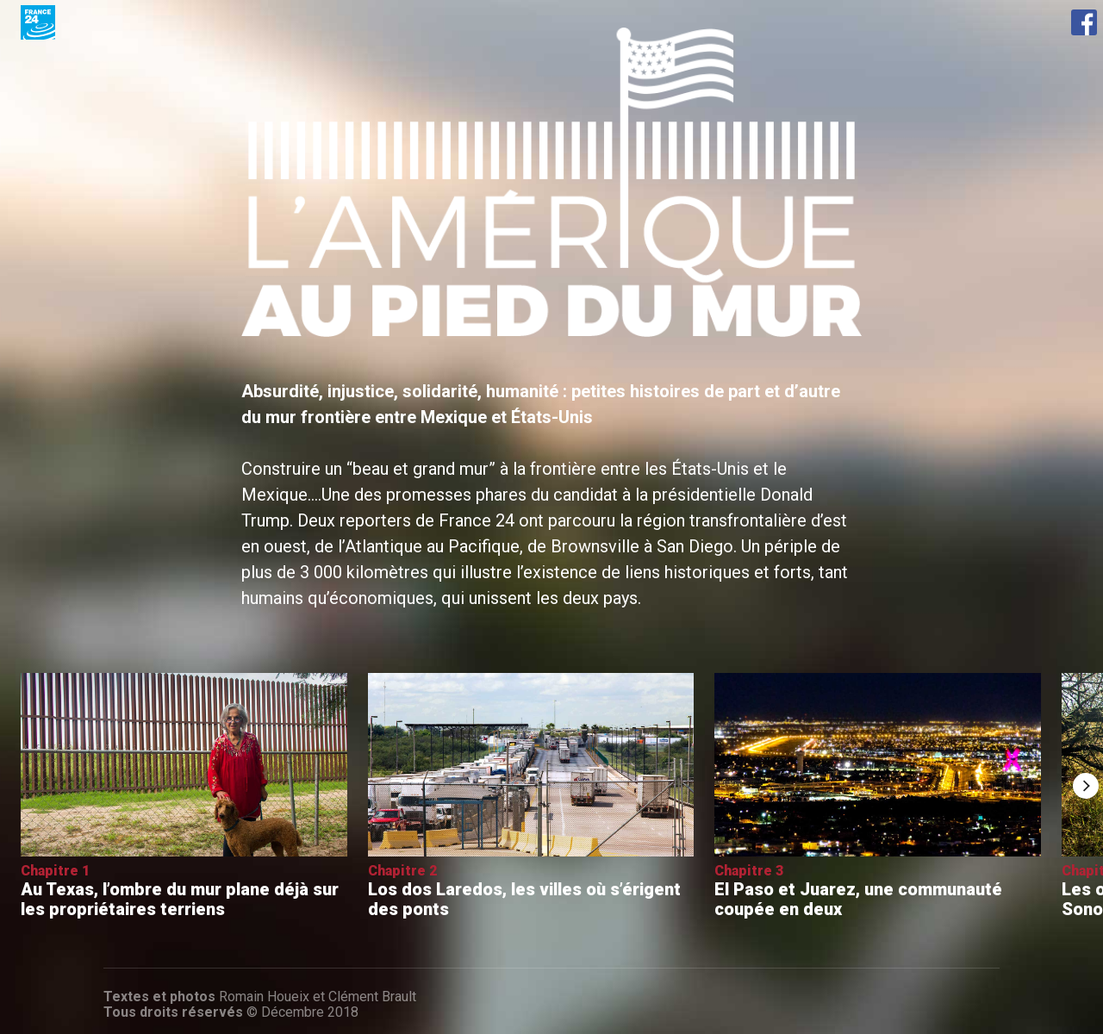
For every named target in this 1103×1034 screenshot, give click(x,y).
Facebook (1084, 22)
